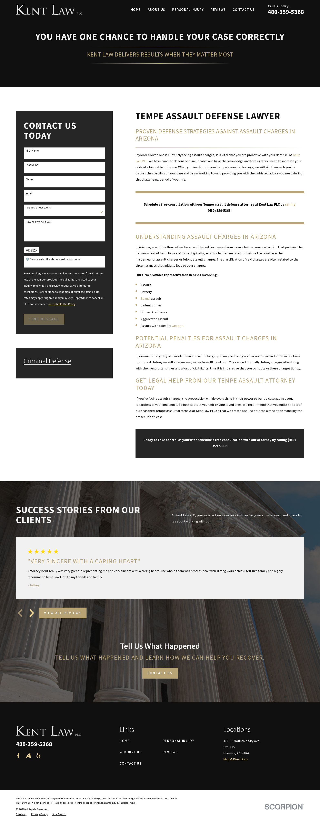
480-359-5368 (286, 12)
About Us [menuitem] (156, 10)
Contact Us (131, 763)
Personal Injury (178, 741)
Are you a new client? (38, 207)
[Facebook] (18, 755)
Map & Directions (235, 759)
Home (125, 741)
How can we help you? (39, 222)
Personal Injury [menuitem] (188, 10)
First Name (32, 150)
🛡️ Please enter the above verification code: (53, 259)
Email (29, 193)
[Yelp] (38, 755)
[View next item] (32, 613)
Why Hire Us (130, 752)
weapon (177, 326)
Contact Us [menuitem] (244, 10)
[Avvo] (28, 755)
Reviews (170, 752)
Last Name (32, 165)
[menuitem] (21, 814)
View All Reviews (62, 613)
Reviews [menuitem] (218, 10)
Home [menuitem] (136, 10)
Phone (29, 179)
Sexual (145, 298)
